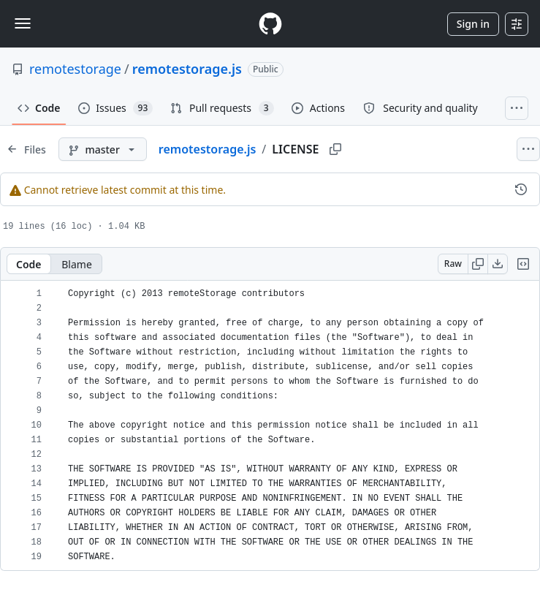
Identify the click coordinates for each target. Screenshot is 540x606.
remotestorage (75, 68)
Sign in (473, 24)
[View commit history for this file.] (521, 189)
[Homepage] (270, 24)
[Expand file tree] (26, 149)
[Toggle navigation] (23, 23)
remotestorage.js (187, 68)
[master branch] (102, 149)
